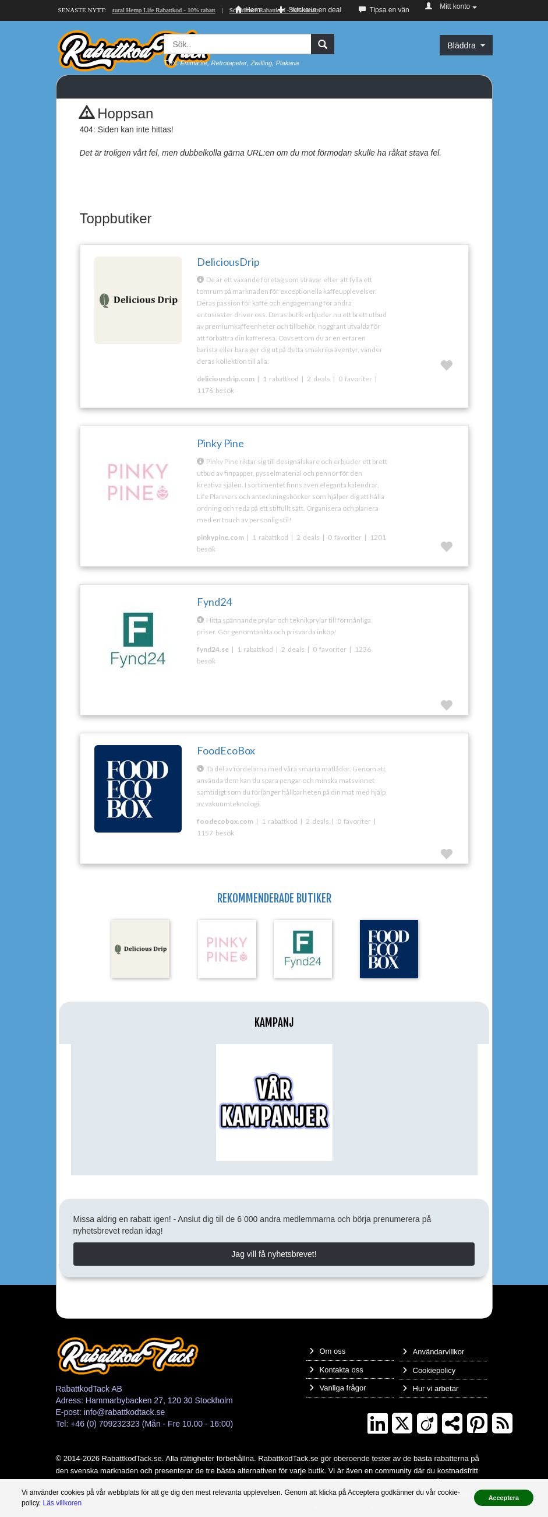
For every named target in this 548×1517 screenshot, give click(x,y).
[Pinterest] (477, 1424)
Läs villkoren (62, 1503)
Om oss (327, 1351)
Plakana (287, 62)
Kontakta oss (336, 1369)
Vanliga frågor (337, 1387)
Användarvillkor (433, 1351)
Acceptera (504, 1497)
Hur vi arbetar (430, 1388)
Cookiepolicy (429, 1370)
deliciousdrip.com (225, 378)
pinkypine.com (220, 537)
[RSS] (502, 1424)
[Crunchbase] (427, 1424)
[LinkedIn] (377, 1424)
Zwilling (261, 62)
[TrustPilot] (452, 1424)
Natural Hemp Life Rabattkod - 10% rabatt (161, 9)
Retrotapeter (229, 62)
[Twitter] (402, 1424)
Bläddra (466, 45)
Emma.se (193, 62)
